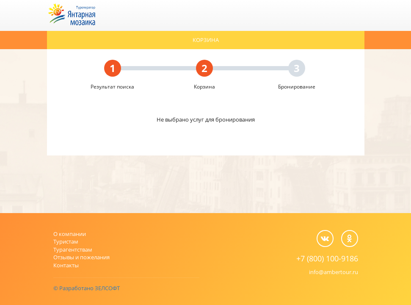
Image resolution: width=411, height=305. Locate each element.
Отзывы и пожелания (81, 257)
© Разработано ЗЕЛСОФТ (86, 288)
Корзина (206, 40)
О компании (69, 234)
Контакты (66, 265)
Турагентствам (72, 249)
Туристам (65, 241)
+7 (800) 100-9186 (327, 258)
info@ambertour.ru (333, 272)
